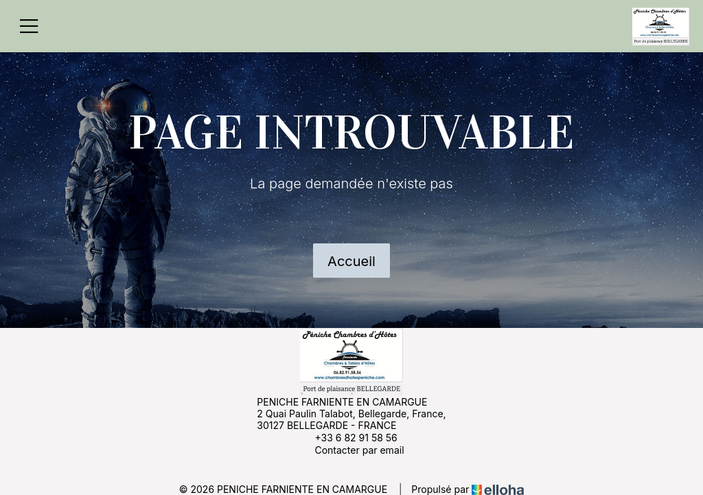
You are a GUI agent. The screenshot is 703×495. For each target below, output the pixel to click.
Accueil (351, 261)
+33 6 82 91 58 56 (348, 437)
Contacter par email (351, 449)
